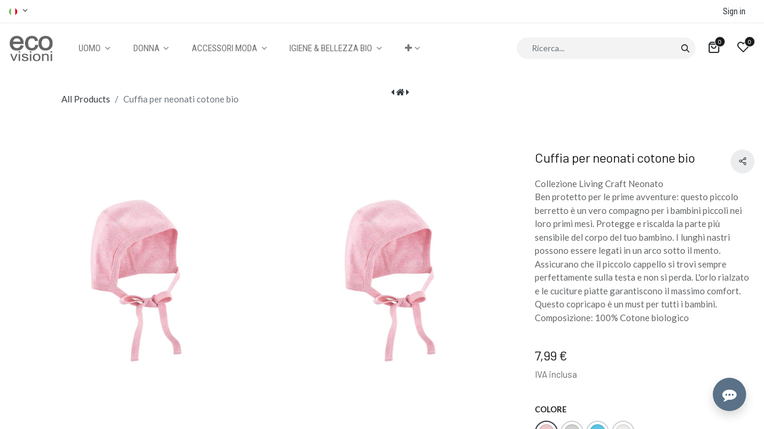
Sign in (734, 11)
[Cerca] (685, 48)
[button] (412, 48)
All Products (85, 99)
